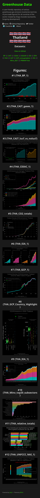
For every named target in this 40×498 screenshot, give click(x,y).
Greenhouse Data (17, 4)
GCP (11, 58)
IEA (34, 58)
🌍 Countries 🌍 (8, 26)
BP (4, 56)
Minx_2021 (14, 60)
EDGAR (23, 56)
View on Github (20, 51)
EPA (35, 56)
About (18, 26)
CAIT (9, 56)
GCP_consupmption (23, 58)
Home (5, 24)
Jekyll (10, 492)
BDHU (21, 492)
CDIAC (16, 56)
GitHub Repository (17, 24)
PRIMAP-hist (25, 60)
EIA (30, 56)
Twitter (29, 24)
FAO (6, 58)
